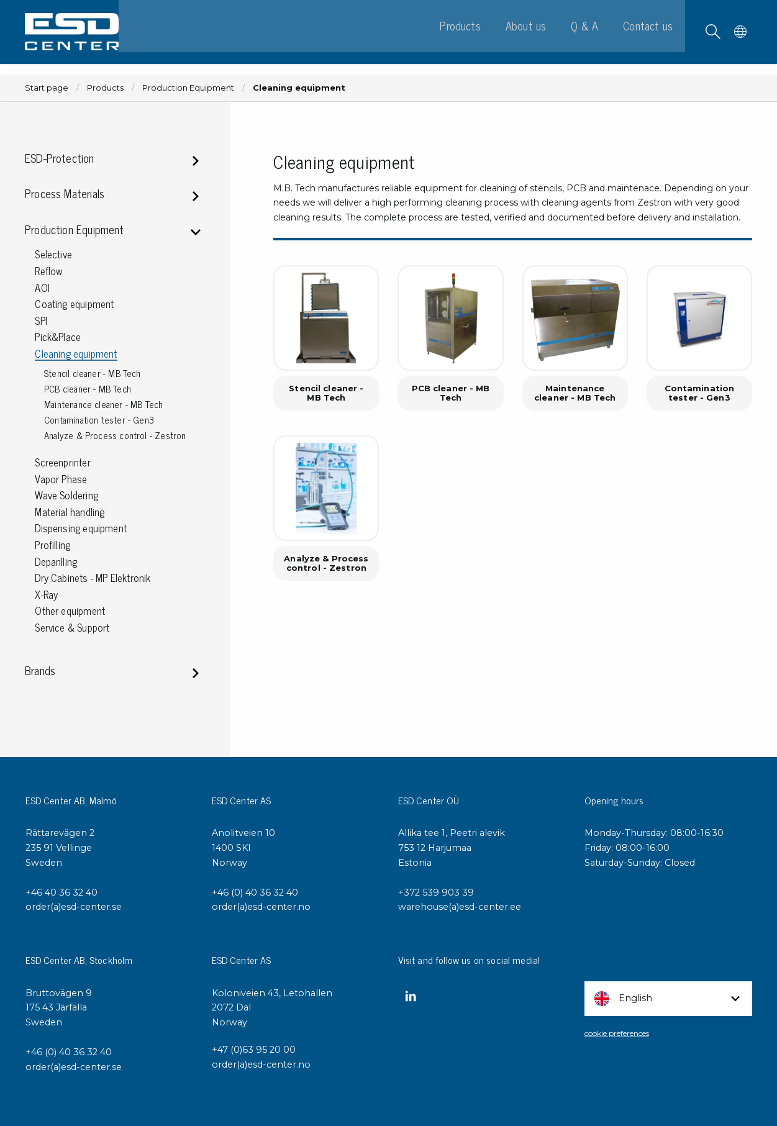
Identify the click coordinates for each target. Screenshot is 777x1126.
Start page (46, 88)
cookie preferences (616, 1033)
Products (105, 88)
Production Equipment (188, 88)
